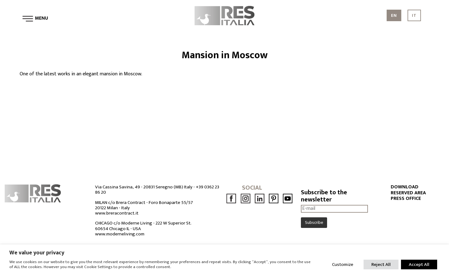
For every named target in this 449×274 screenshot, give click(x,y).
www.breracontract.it (116, 213)
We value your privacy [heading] (36, 253)
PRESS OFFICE (406, 198)
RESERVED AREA (408, 193)
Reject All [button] (381, 264)
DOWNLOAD (404, 187)
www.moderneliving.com (119, 234)
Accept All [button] (419, 264)
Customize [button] (342, 264)
